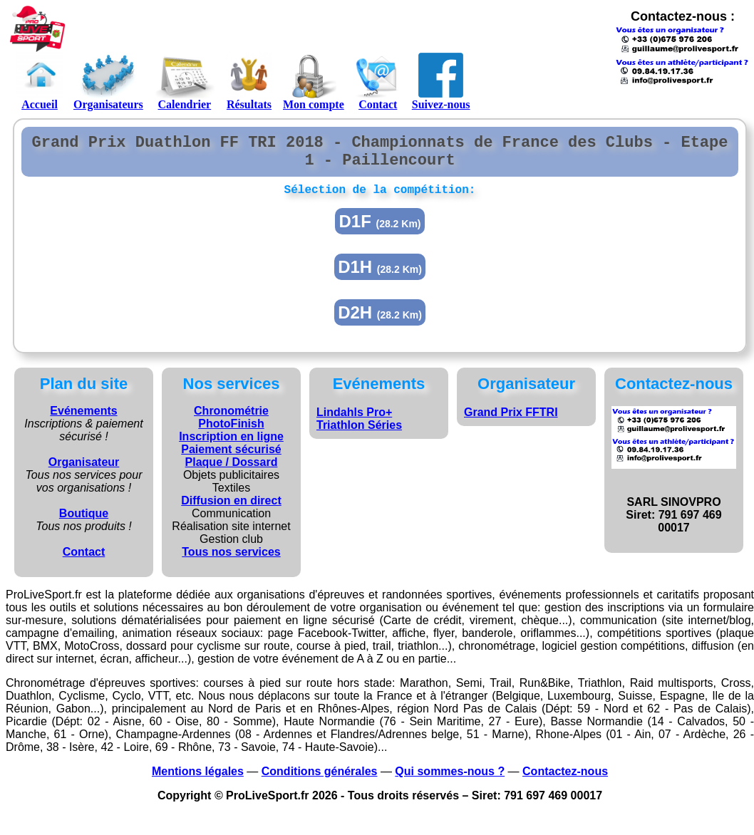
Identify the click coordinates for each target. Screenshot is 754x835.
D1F (379, 231)
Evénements (83, 421)
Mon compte (313, 81)
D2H (380, 322)
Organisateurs (108, 81)
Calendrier (184, 81)
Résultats (249, 81)
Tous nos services (231, 562)
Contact (378, 81)
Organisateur (84, 472)
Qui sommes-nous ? (450, 781)
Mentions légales (198, 781)
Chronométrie (231, 421)
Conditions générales (320, 781)
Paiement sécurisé (231, 459)
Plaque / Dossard (231, 472)
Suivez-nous (441, 81)
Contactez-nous (565, 781)
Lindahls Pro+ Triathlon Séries (359, 428)
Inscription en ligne (231, 446)
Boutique (83, 523)
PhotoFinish (231, 433)
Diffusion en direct (231, 510)
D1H (380, 276)
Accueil (39, 81)
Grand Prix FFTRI (511, 422)
